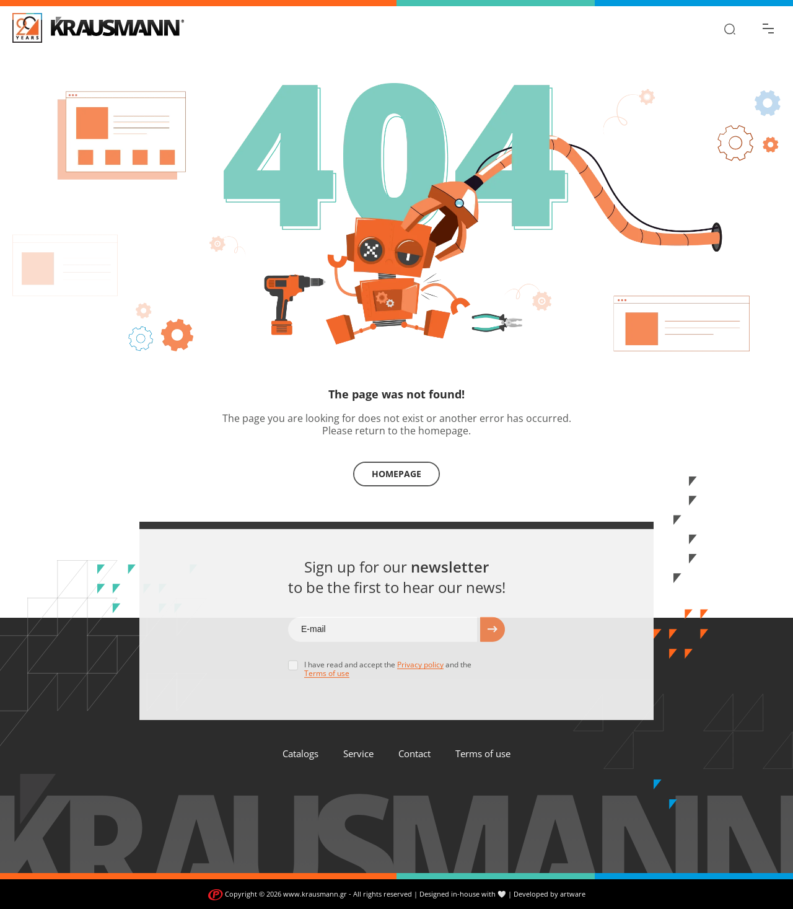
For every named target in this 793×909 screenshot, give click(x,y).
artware (572, 893)
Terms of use (482, 753)
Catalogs (300, 753)
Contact (414, 753)
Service (358, 753)
